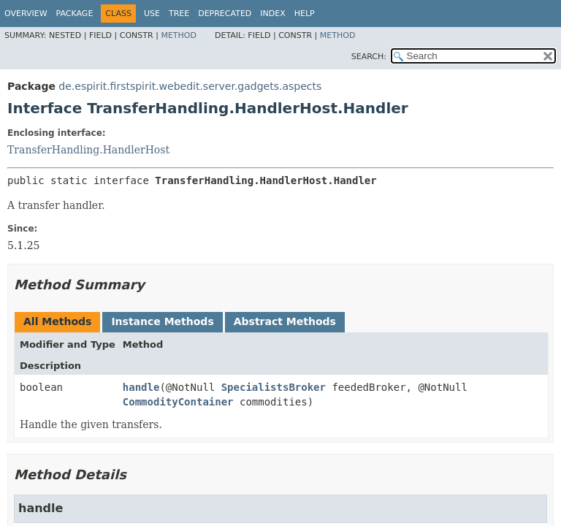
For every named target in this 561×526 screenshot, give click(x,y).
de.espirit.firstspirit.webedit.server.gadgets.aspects (189, 86)
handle (141, 387)
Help (304, 13)
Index (272, 13)
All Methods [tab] (57, 321)
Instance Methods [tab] (162, 321)
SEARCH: (368, 56)
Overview (25, 13)
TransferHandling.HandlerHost (88, 150)
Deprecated (224, 13)
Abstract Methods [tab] (285, 321)
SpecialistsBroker (273, 387)
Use (152, 13)
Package (75, 13)
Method (178, 35)
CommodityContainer (178, 402)
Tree (179, 13)
